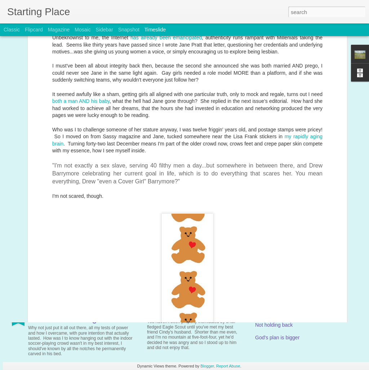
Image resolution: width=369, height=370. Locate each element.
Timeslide (155, 29)
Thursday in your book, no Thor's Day (201, 243)
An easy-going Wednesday (285, 242)
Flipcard (34, 29)
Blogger (207, 366)
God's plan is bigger (277, 337)
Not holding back (274, 325)
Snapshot (128, 29)
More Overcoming (62, 318)
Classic (12, 29)
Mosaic (82, 29)
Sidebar (104, 29)
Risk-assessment (274, 312)
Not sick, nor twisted (67, 248)
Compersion (268, 255)
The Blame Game (172, 313)
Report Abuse (228, 366)
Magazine (59, 29)
